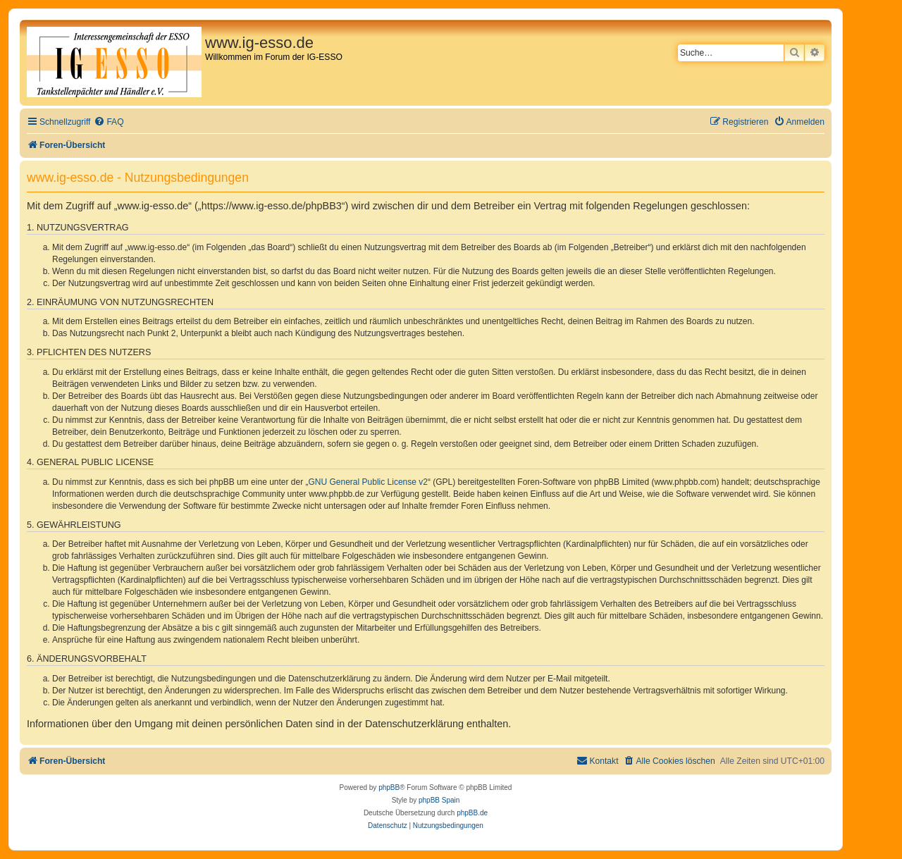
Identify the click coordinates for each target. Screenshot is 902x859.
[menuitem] (108, 122)
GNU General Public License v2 (368, 482)
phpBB (389, 787)
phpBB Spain (439, 800)
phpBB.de (472, 813)
